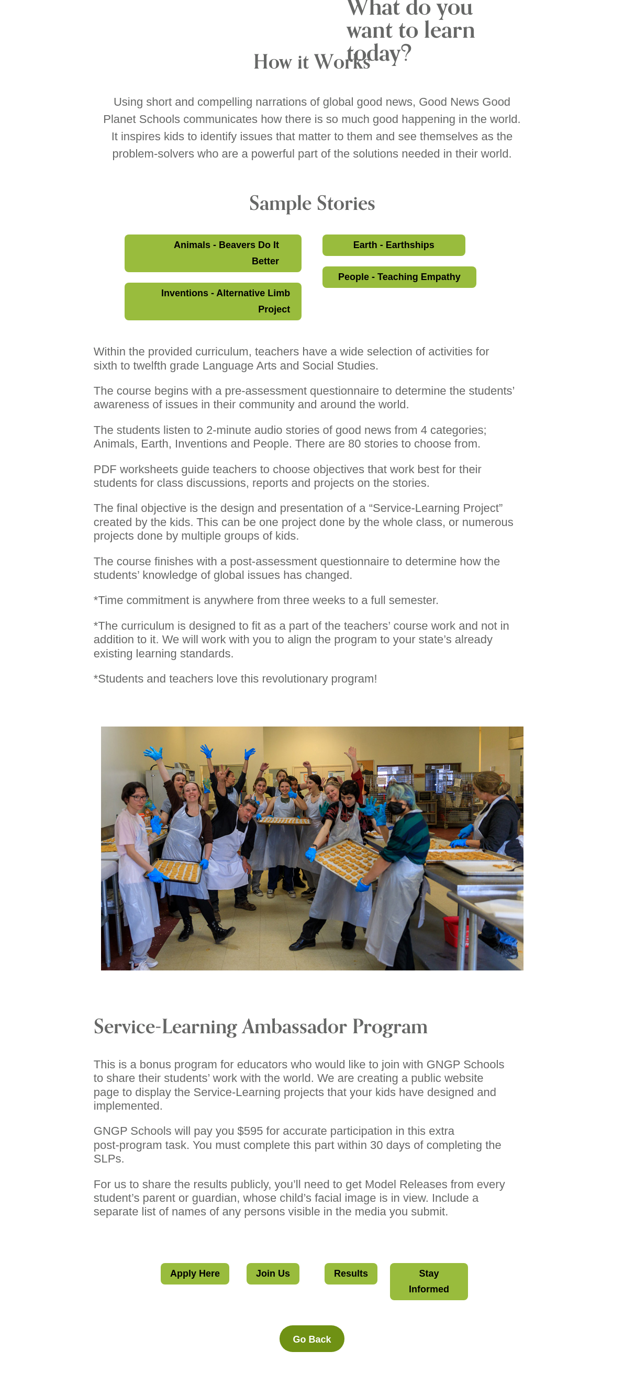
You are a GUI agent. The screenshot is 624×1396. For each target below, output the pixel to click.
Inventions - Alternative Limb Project (225, 301)
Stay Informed (429, 1281)
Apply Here (195, 1273)
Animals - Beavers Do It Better (226, 253)
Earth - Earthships (393, 245)
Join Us (273, 1273)
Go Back (312, 1339)
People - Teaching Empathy (399, 277)
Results (351, 1273)
